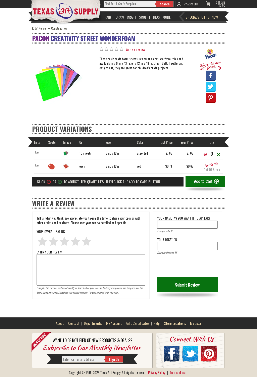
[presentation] (187, 267)
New (215, 17)
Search (164, 4)
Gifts (205, 17)
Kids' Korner (39, 28)
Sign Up (114, 359)
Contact (74, 323)
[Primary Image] (59, 82)
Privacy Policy (156, 372)
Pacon (40, 38)
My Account (114, 323)
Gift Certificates (137, 323)
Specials (192, 17)
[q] (130, 4)
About (60, 323)
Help (157, 323)
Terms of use (178, 372)
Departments (93, 323)
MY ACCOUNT (191, 4)
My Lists (195, 323)
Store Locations (175, 323)
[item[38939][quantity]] (212, 153)
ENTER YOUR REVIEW (91, 254)
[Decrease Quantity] (205, 155)
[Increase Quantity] (218, 155)
